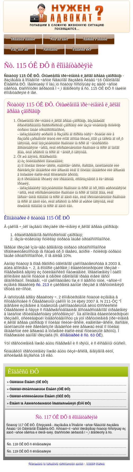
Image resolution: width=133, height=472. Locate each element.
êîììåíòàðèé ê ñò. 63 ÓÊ (81, 335)
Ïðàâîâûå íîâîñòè (23, 39)
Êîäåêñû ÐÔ (81, 49)
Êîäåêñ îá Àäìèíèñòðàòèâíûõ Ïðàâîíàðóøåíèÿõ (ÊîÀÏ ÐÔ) (50, 403)
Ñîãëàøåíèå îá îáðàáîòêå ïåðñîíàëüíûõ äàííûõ (55, 464)
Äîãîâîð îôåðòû (95, 464)
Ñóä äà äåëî (59, 39)
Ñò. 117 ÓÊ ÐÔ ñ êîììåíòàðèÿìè (66, 417)
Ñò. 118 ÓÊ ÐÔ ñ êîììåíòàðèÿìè (29, 444)
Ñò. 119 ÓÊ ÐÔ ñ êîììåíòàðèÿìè (29, 451)
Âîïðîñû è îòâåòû (95, 39)
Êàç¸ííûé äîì (19, 49)
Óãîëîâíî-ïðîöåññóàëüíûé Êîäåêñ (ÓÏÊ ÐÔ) (40, 389)
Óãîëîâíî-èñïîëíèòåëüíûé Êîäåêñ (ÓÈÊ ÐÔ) (40, 396)
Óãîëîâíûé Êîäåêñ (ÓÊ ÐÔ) (29, 382)
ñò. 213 (42, 285)
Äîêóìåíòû (50, 49)
